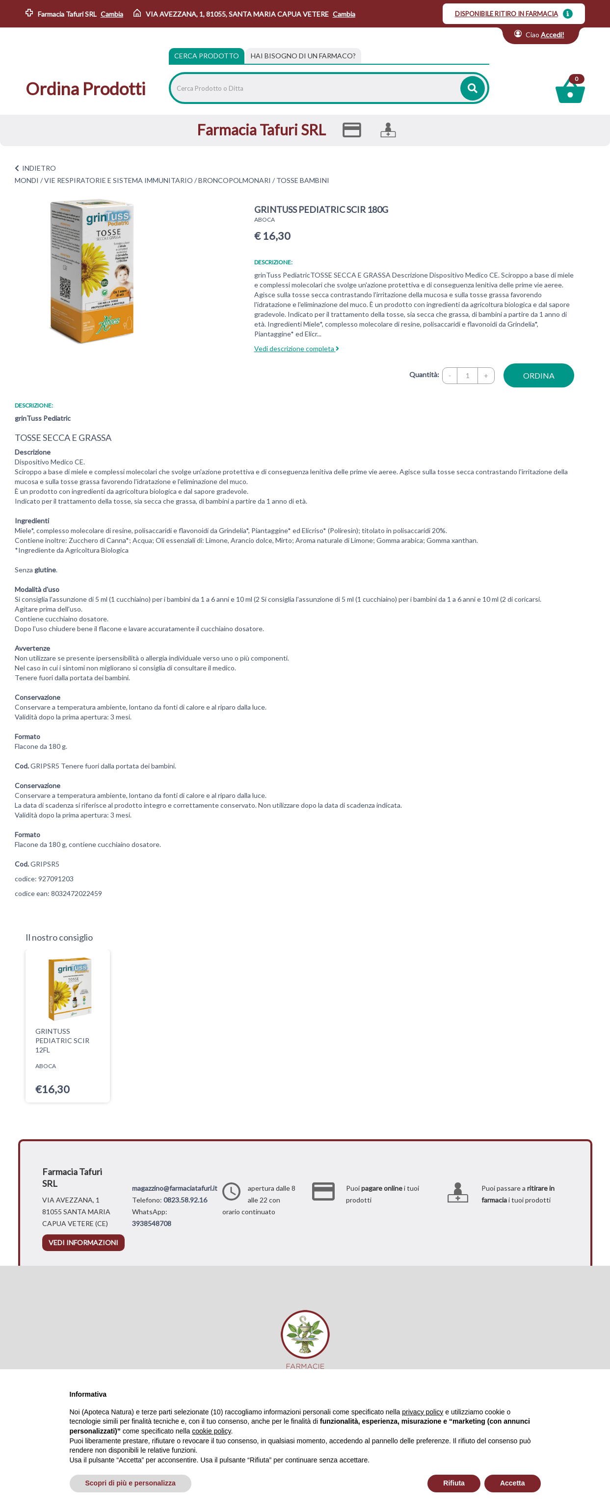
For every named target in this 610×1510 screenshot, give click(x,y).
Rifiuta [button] (454, 1483)
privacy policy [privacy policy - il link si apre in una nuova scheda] (422, 1412)
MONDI (27, 180)
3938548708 (151, 1223)
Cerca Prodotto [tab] (206, 55)
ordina (539, 375)
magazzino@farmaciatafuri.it (174, 1188)
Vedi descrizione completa (296, 348)
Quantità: (424, 374)
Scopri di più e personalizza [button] (130, 1483)
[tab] (303, 56)
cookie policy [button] (211, 1431)
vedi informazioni (83, 1242)
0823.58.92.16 (185, 1200)
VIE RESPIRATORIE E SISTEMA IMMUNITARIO (118, 180)
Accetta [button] (512, 1483)
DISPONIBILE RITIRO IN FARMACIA (506, 14)
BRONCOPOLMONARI (234, 180)
